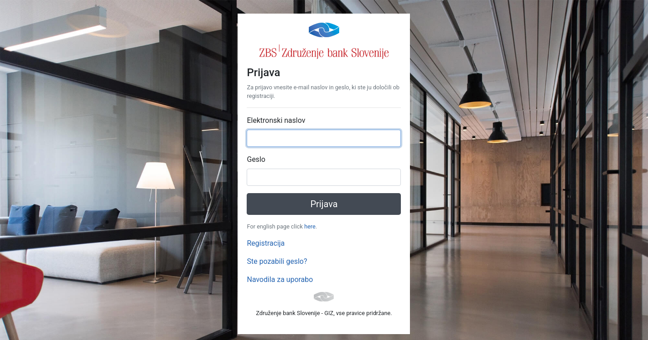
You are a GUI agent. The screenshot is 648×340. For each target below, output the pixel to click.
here (310, 226)
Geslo (256, 159)
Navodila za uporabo (280, 279)
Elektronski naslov (276, 120)
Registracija (265, 243)
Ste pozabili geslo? (277, 261)
